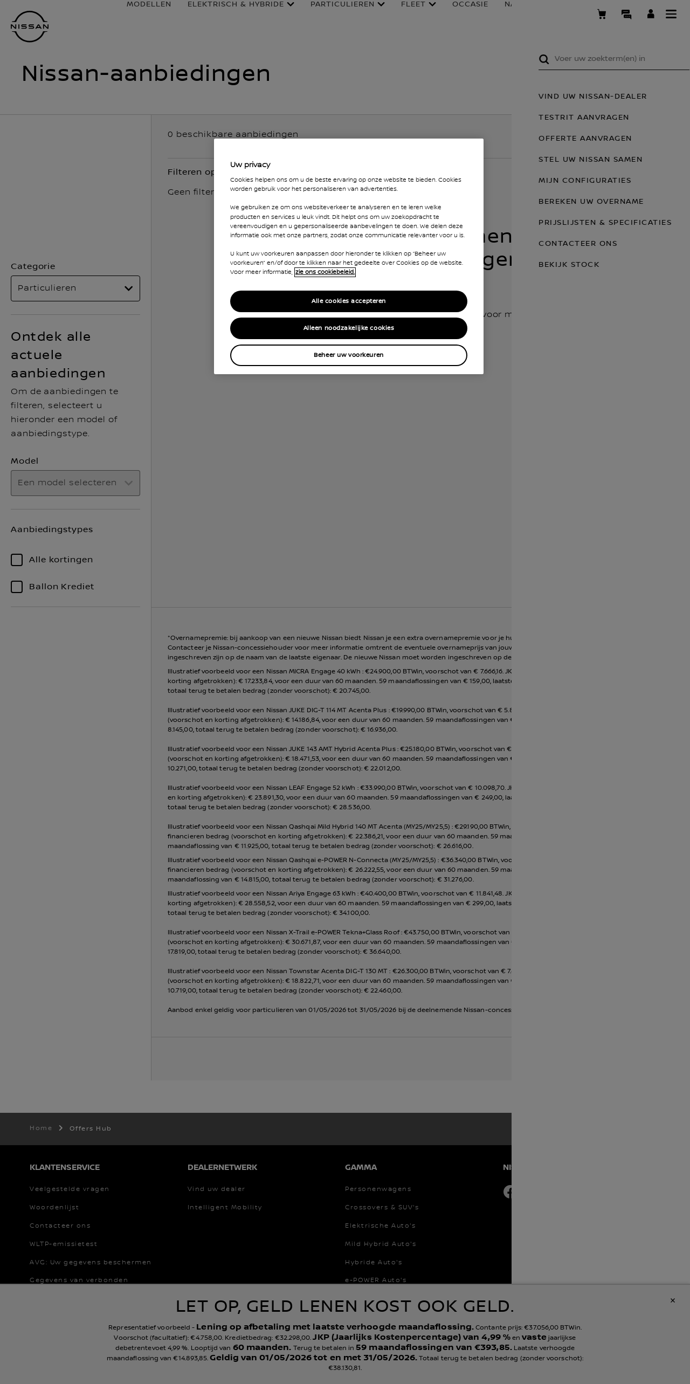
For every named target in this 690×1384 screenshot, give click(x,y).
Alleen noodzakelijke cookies (349, 328)
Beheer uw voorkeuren (348, 355)
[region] (349, 256)
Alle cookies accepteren (349, 301)
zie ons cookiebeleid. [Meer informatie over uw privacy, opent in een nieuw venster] (325, 272)
